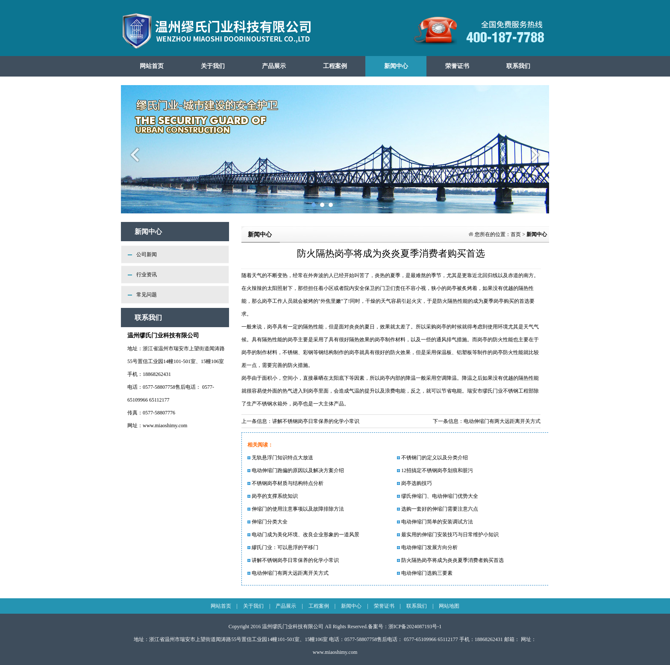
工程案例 (335, 66)
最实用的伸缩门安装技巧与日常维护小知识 (448, 535)
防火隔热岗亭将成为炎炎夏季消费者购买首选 (450, 560)
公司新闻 (146, 254)
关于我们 (213, 66)
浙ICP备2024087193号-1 (415, 627)
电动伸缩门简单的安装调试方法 (435, 522)
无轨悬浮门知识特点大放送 (280, 458)
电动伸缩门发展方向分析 (427, 547)
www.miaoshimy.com (165, 426)
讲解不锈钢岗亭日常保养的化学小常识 (315, 421)
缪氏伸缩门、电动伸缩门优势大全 (437, 496)
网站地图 (449, 606)
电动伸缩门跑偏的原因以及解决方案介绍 (295, 470)
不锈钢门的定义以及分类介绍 (432, 458)
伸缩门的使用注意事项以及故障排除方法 (295, 509)
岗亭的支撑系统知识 (272, 496)
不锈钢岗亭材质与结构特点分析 (285, 483)
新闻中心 (396, 66)
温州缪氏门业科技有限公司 (292, 627)
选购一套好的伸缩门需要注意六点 (437, 509)
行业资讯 (146, 275)
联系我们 (518, 66)
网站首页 (152, 66)
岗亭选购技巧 (414, 483)
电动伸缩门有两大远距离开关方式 (502, 421)
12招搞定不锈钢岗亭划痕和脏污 (435, 470)
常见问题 (146, 295)
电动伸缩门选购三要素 (425, 573)
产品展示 (274, 66)
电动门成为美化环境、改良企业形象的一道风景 (303, 535)
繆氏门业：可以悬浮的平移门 (282, 547)
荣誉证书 (457, 66)
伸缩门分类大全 (267, 522)
